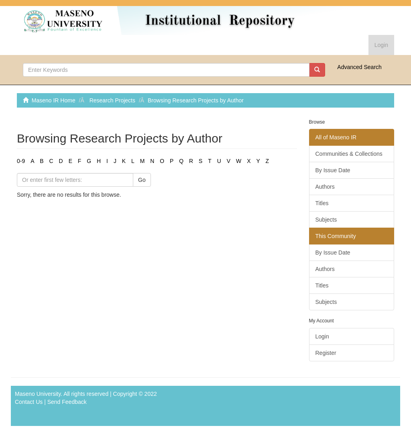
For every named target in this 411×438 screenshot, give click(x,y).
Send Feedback (67, 402)
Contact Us (29, 402)
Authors (325, 186)
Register (325, 353)
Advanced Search (359, 67)
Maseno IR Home (53, 100)
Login (322, 336)
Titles (322, 203)
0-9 (21, 161)
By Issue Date (332, 170)
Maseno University (38, 394)
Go (142, 180)
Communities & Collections (349, 154)
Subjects (326, 219)
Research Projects (112, 100)
